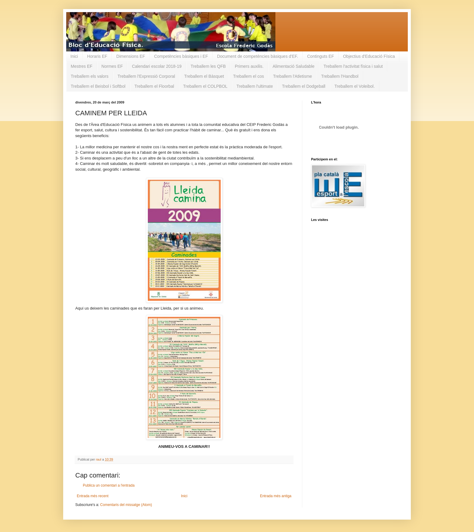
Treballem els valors (90, 76)
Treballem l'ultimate (254, 86)
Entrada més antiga (275, 496)
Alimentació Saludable (294, 66)
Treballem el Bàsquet (204, 76)
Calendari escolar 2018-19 (156, 66)
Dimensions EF (130, 56)
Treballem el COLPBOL (205, 86)
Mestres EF (82, 66)
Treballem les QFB (208, 66)
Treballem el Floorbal (154, 86)
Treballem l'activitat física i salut (353, 66)
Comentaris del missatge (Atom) (126, 505)
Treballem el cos (248, 76)
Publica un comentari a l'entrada (109, 485)
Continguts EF (320, 56)
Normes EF (112, 66)
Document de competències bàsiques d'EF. (257, 56)
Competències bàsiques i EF (181, 56)
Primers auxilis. (249, 66)
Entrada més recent (93, 496)
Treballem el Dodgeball (303, 86)
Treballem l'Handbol (340, 76)
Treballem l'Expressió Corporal (146, 76)
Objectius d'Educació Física (369, 56)
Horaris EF (97, 56)
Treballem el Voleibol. (354, 86)
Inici (74, 56)
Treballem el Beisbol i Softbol (98, 86)
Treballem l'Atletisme (292, 76)
